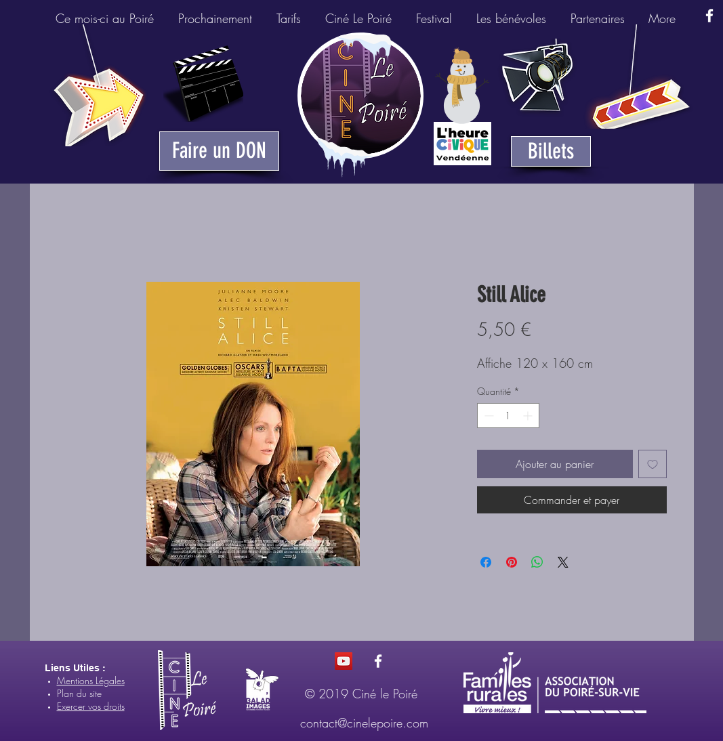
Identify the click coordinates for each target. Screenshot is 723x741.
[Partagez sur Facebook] (486, 562)
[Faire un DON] (219, 151)
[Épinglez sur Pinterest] (511, 562)
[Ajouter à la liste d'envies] (652, 464)
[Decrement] (487, 415)
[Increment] (528, 415)
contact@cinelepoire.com (364, 723)
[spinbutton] (508, 415)
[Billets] (551, 151)
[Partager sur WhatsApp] (537, 562)
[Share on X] (563, 562)
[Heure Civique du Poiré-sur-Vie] (462, 143)
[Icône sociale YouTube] (343, 661)
